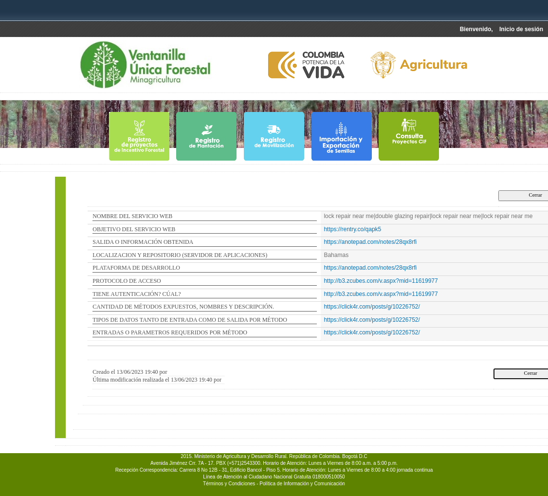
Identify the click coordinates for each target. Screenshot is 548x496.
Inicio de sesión (521, 29)
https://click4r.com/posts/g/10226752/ (372, 306)
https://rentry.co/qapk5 (352, 229)
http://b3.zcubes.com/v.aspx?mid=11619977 (381, 280)
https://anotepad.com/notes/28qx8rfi (370, 242)
